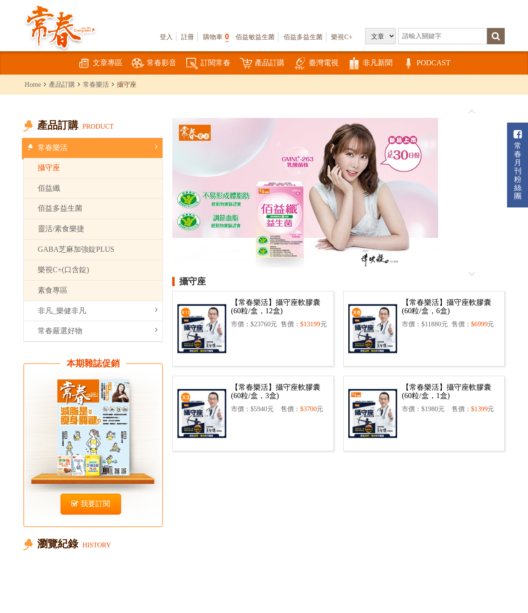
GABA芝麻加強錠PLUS (76, 249)
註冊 (187, 37)
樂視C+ (341, 37)
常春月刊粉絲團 (518, 165)
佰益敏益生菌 (255, 37)
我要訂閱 (90, 504)
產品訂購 (262, 63)
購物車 (216, 36)
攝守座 (49, 168)
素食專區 (53, 290)
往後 (471, 273)
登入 (166, 37)
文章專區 (100, 63)
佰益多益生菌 (303, 37)
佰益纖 (49, 188)
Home (33, 84)
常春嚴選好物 (98, 330)
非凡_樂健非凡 (98, 310)
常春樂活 (96, 84)
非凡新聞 (370, 63)
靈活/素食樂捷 (61, 229)
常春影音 (154, 63)
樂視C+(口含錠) (63, 270)
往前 (471, 112)
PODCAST (426, 63)
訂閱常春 (208, 63)
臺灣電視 (316, 63)
